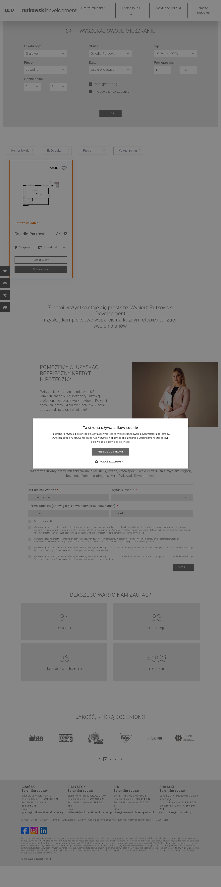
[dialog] (110, 443)
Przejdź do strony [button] (110, 451)
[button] (110, 462)
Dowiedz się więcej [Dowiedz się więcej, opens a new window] (119, 442)
